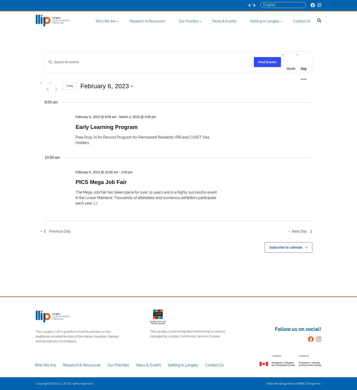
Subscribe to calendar (286, 247)
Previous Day (57, 231)
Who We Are (106, 21)
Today (69, 86)
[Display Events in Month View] (290, 68)
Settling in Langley (264, 21)
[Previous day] (47, 89)
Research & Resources (147, 21)
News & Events (224, 21)
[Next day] (56, 89)
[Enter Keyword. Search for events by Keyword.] (149, 62)
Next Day (302, 231)
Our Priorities (189, 21)
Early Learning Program (107, 127)
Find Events (267, 62)
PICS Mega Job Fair (101, 182)
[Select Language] (283, 5)
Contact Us (301, 21)
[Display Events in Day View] (304, 68)
